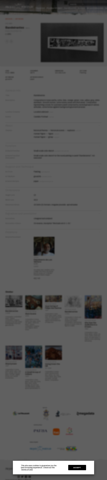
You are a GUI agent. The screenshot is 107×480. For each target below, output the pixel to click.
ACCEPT (77, 468)
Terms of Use (27, 470)
